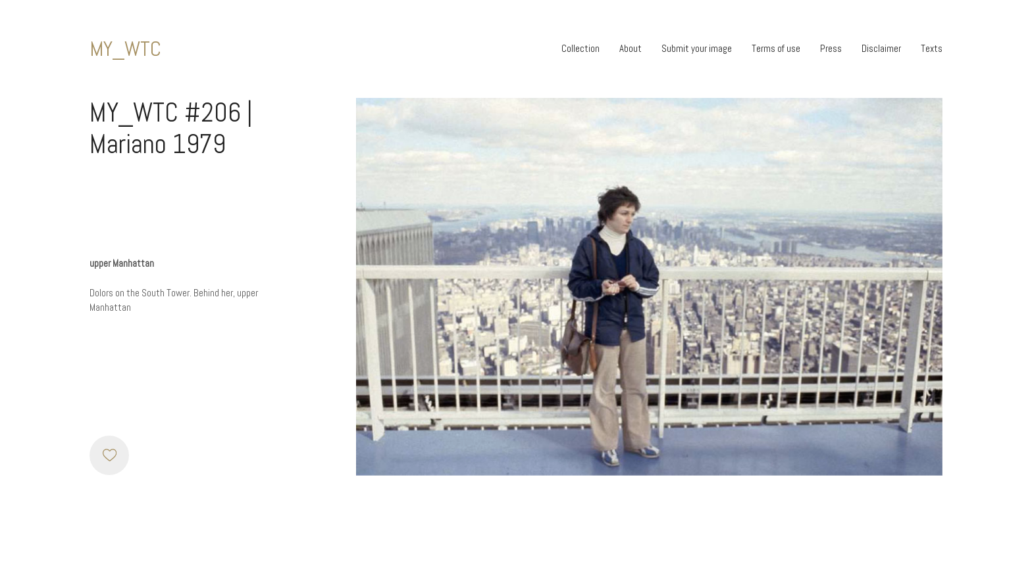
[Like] (109, 455)
